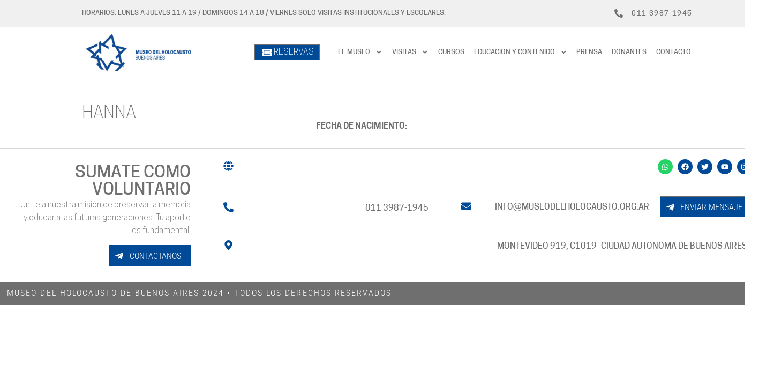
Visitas (410, 52)
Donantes (629, 52)
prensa (589, 52)
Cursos (451, 52)
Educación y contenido (520, 52)
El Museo (360, 52)
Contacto (673, 52)
